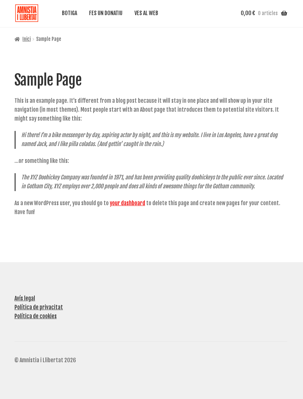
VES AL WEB (146, 13)
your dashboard (127, 202)
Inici (26, 38)
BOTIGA (69, 13)
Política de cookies (35, 315)
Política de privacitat (38, 306)
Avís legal (24, 298)
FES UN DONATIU (105, 13)
